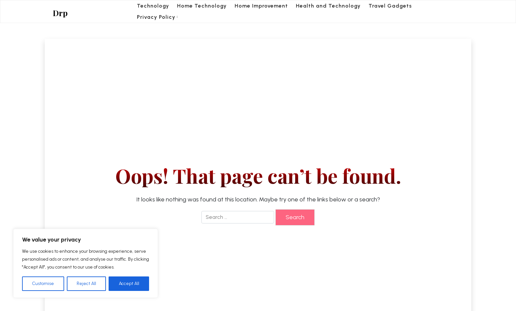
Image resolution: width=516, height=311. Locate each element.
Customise (43, 283)
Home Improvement (261, 6)
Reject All (86, 283)
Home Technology (202, 6)
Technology (153, 6)
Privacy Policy (156, 17)
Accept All (129, 283)
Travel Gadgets (390, 6)
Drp (60, 13)
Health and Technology (328, 6)
